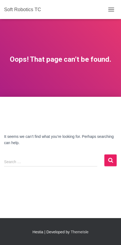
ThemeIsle (80, 232)
